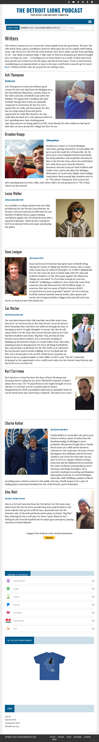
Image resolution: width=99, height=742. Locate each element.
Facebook (87, 737)
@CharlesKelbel (59, 429)
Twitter (52, 737)
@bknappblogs (52, 140)
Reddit (54, 739)
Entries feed (10, 719)
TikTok (69, 737)
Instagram (77, 737)
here (7, 66)
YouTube (61, 737)
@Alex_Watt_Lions (15, 498)
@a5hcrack (10, 81)
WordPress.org (12, 726)
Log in (8, 716)
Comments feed (12, 723)
